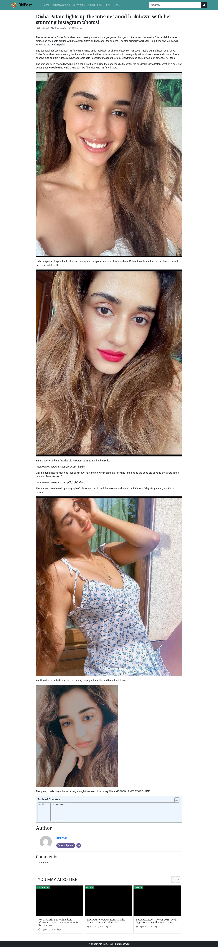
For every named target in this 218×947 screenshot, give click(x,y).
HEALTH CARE (112, 5)
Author (43, 804)
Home (46, 5)
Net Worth (79, 5)
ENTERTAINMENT (61, 5)
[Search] (175, 5)
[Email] (78, 845)
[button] (175, 799)
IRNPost (61, 838)
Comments (59, 804)
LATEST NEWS (94, 5)
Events (89, 887)
